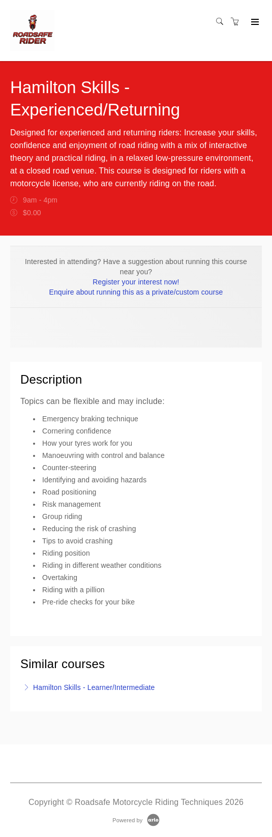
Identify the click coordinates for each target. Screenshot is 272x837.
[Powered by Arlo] (135, 820)
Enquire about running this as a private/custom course (136, 292)
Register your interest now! (136, 282)
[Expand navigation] (254, 22)
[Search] (222, 22)
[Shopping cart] (237, 22)
